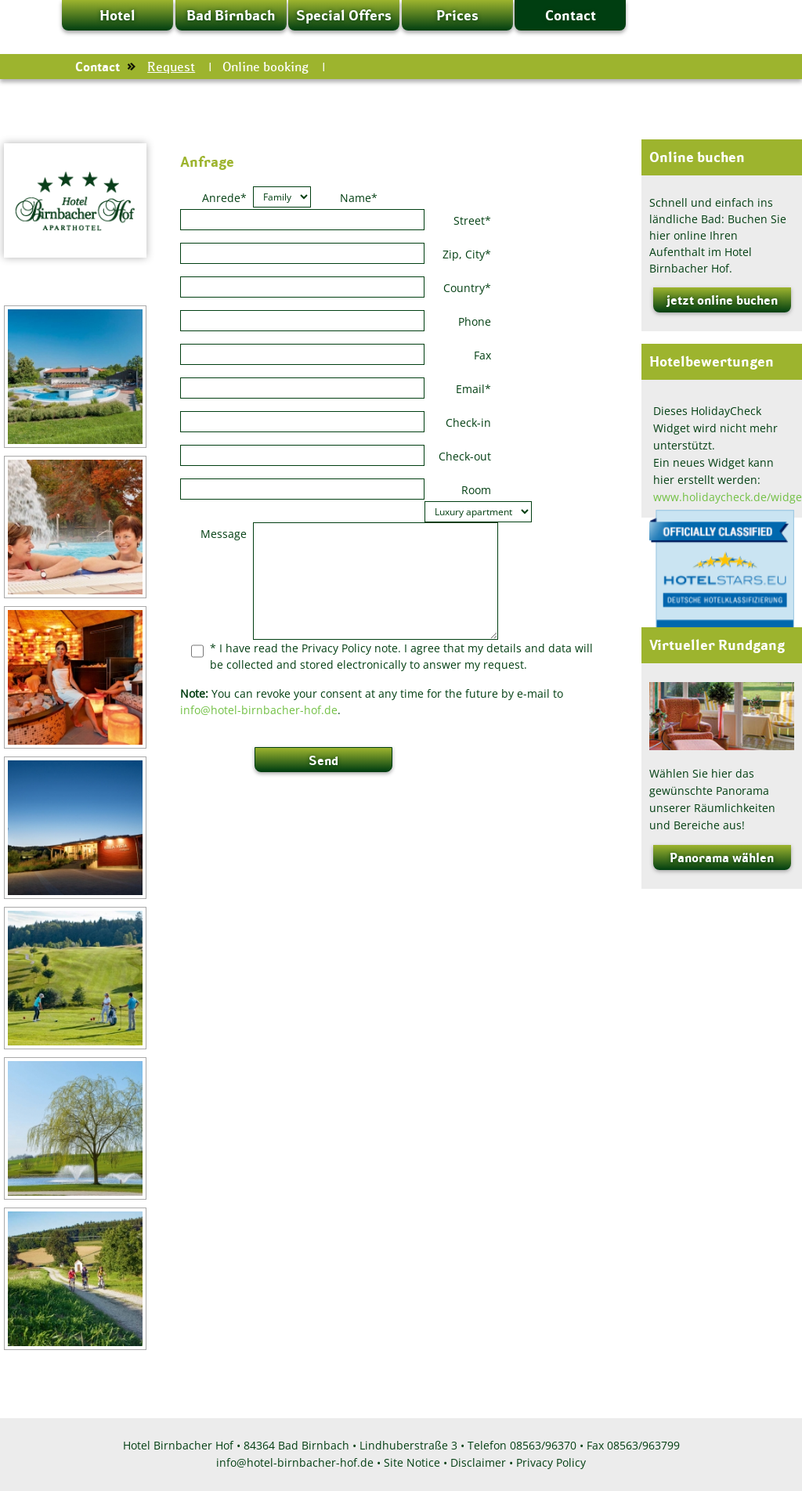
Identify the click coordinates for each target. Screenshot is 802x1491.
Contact (570, 15)
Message (223, 533)
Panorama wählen (722, 857)
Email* (473, 388)
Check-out (465, 456)
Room (476, 489)
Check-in (468, 422)
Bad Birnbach (230, 15)
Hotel (117, 15)
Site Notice (412, 1462)
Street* (472, 220)
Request (171, 66)
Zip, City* (467, 254)
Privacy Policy (551, 1462)
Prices (457, 15)
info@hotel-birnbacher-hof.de (259, 709)
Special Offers (344, 15)
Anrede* (224, 197)
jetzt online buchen (722, 300)
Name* (359, 197)
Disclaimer (478, 1462)
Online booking (265, 66)
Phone (474, 321)
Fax (482, 355)
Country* (467, 287)
